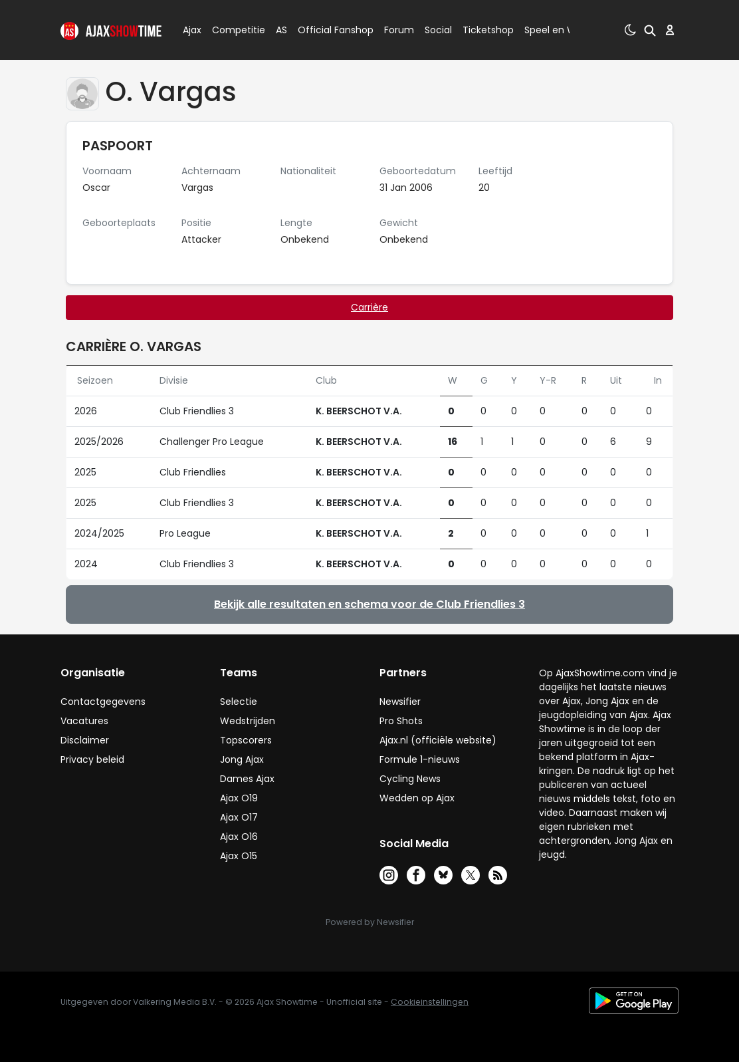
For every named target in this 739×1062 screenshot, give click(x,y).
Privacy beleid (92, 759)
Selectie (238, 701)
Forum (399, 30)
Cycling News (410, 778)
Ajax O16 (239, 836)
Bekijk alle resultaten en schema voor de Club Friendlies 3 (369, 604)
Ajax (191, 30)
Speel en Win (554, 30)
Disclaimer (84, 740)
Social (436, 30)
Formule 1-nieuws (419, 759)
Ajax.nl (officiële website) (437, 740)
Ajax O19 (239, 798)
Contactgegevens (103, 701)
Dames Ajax (247, 778)
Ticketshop (488, 30)
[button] (647, 30)
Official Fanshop (328, 30)
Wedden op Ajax (417, 798)
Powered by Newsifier (370, 922)
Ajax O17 (239, 817)
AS (281, 30)
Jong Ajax (242, 759)
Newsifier (400, 701)
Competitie (233, 30)
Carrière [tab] (369, 307)
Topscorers (246, 740)
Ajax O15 (238, 856)
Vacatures (84, 721)
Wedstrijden (247, 721)
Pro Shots (401, 721)
